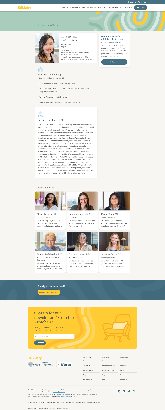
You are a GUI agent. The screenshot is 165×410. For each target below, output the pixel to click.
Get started (114, 62)
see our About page (59, 392)
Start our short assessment (49, 292)
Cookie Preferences (93, 402)
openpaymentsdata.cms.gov (69, 396)
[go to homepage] (24, 8)
